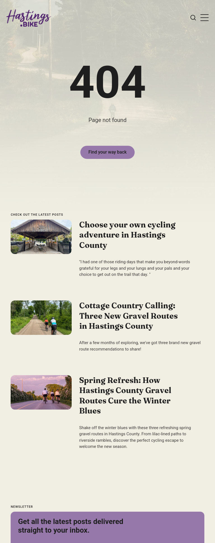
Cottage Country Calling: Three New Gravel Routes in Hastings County (128, 316)
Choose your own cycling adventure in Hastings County (127, 235)
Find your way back (107, 152)
